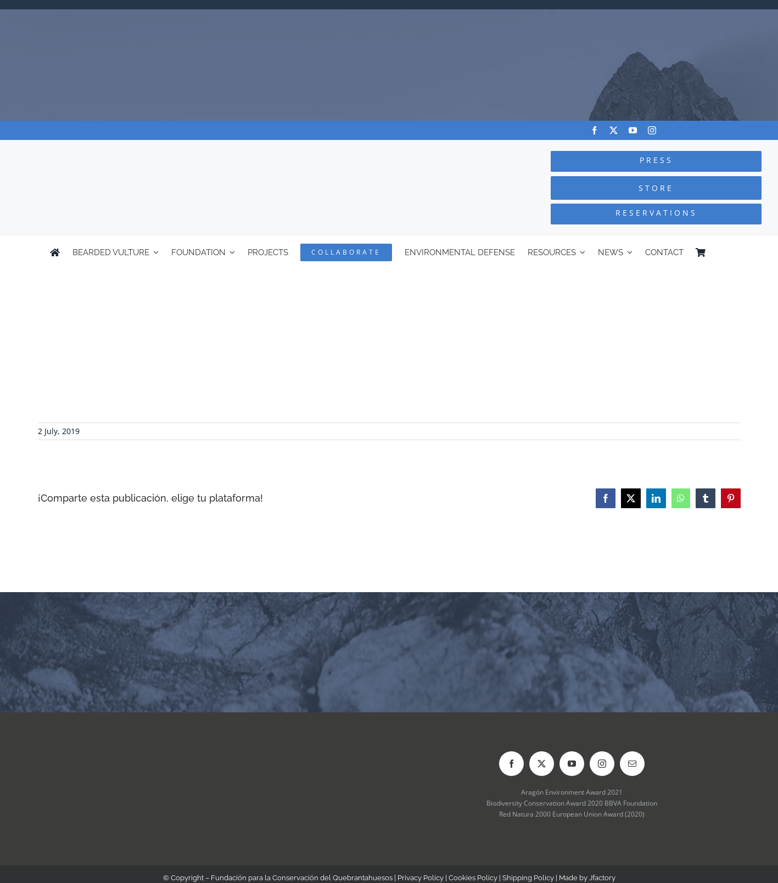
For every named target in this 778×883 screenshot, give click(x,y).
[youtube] (633, 130)
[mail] (632, 763)
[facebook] (594, 130)
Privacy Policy (421, 878)
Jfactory (602, 878)
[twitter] (613, 130)
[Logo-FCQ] (146, 150)
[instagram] (652, 130)
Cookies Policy (473, 878)
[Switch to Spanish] (723, 252)
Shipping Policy (528, 878)
